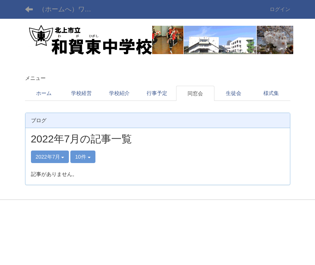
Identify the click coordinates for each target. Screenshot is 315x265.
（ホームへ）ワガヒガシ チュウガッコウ (69, 9)
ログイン (280, 9)
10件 (82, 157)
